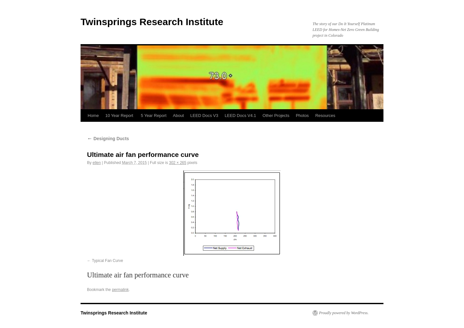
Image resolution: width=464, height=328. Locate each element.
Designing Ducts (108, 138)
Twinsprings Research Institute (152, 21)
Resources (325, 115)
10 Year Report (119, 115)
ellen (96, 162)
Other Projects (276, 115)
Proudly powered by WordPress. (344, 313)
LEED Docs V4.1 (240, 115)
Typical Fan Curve (107, 260)
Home (93, 115)
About (178, 115)
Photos (302, 115)
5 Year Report (154, 115)
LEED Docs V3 (204, 115)
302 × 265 (177, 162)
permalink (120, 289)
